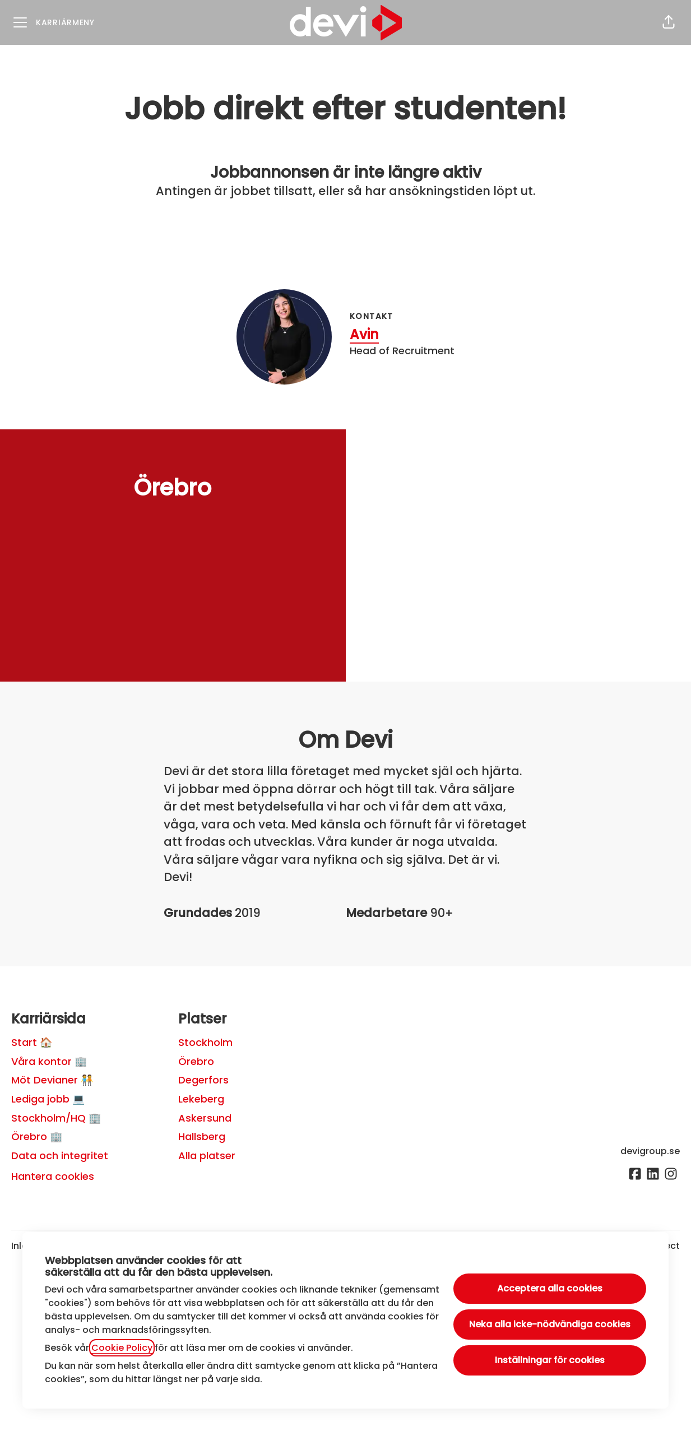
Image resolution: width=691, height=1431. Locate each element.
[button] (668, 22)
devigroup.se (650, 1151)
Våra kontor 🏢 (49, 1061)
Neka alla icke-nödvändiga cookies (549, 1324)
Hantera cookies (52, 1176)
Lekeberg (201, 1099)
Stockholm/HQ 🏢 (56, 1118)
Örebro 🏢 (36, 1136)
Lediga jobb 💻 (48, 1099)
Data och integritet (59, 1155)
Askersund (204, 1118)
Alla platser (206, 1155)
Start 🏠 (31, 1042)
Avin (364, 334)
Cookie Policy (121, 1347)
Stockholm (205, 1042)
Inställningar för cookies (550, 1360)
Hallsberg (201, 1136)
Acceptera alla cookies (549, 1288)
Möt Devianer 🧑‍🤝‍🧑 (52, 1080)
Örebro (196, 1061)
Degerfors (203, 1080)
